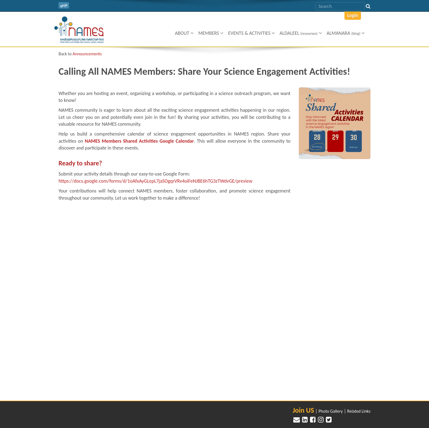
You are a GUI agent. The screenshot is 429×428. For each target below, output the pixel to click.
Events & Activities (251, 33)
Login (352, 15)
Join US (303, 410)
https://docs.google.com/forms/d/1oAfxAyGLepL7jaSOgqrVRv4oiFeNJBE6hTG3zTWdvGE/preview (155, 181)
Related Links (358, 411)
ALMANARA (346, 33)
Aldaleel (301, 33)
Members (211, 33)
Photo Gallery (330, 411)
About (184, 33)
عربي (63, 5)
